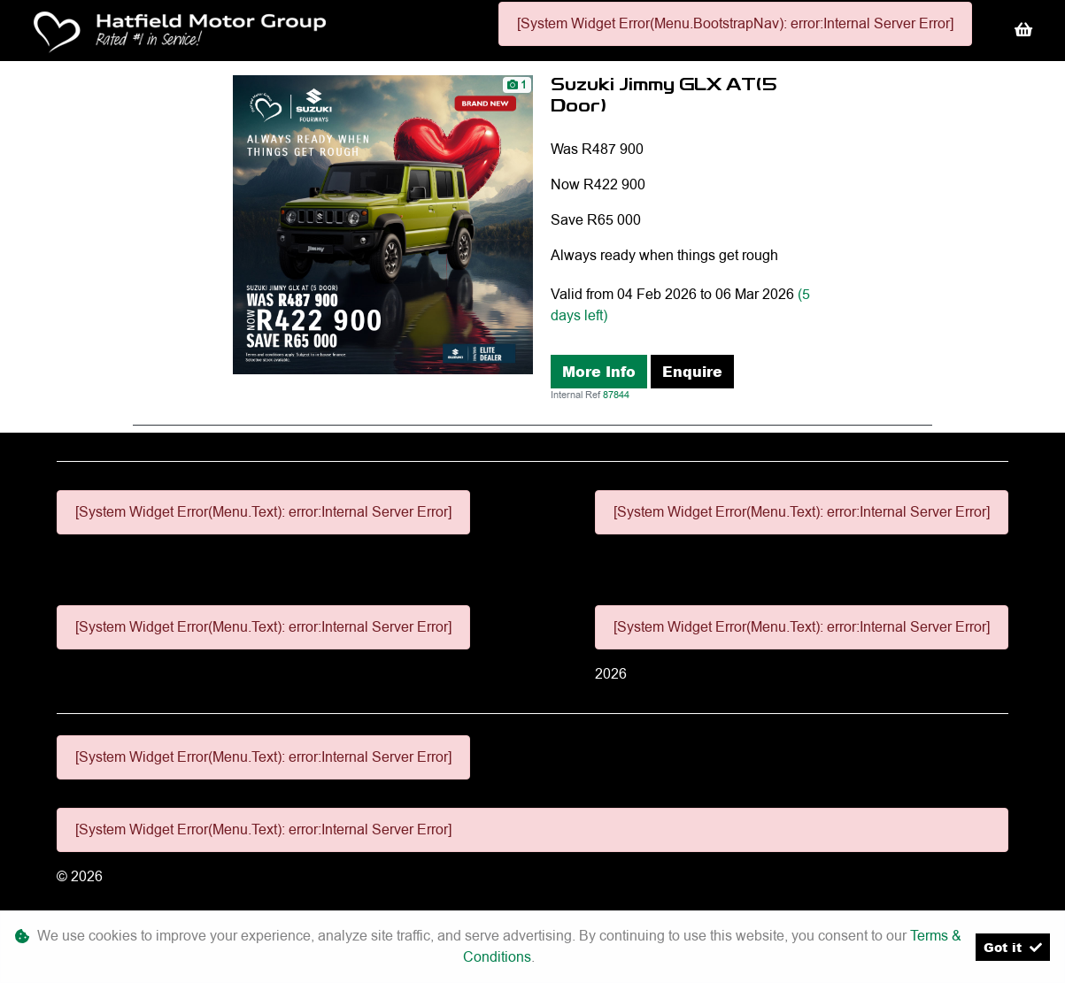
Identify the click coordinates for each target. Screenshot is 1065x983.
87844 (616, 395)
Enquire (692, 371)
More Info (599, 371)
